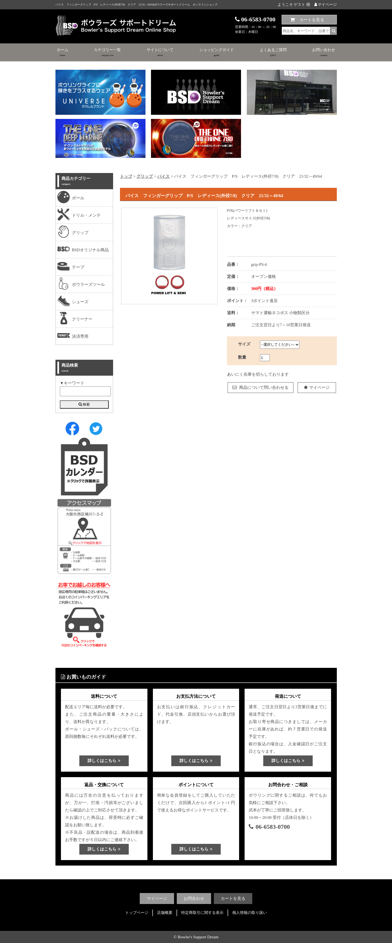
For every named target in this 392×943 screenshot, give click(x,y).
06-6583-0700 (269, 826)
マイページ (325, 4)
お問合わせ (194, 898)
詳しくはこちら (104, 760)
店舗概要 (164, 913)
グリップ (144, 176)
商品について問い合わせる (261, 387)
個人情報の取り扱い (249, 913)
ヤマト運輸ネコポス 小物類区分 (280, 313)
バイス (163, 176)
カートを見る (311, 20)
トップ (126, 176)
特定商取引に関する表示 (202, 913)
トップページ (136, 913)
